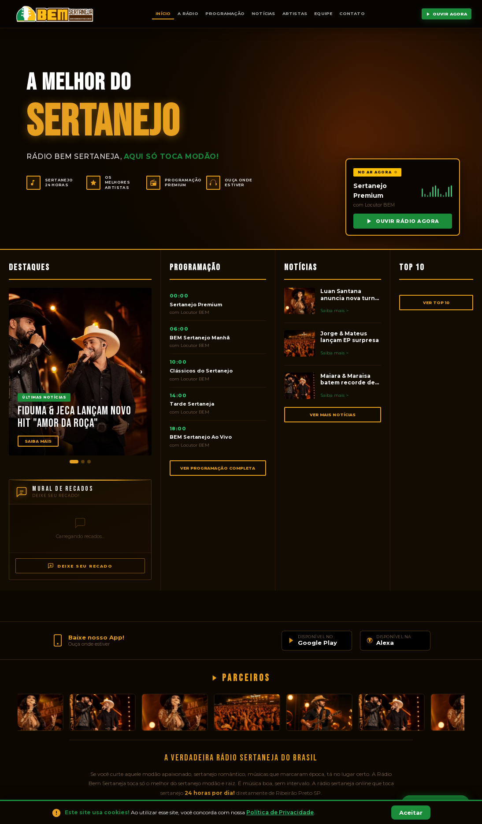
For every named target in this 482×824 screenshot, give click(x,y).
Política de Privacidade (280, 812)
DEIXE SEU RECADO (80, 566)
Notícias (263, 13)
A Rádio (188, 13)
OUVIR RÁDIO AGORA (402, 221)
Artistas (295, 13)
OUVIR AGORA (446, 13)
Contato (351, 13)
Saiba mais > (334, 310)
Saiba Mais (38, 441)
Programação (225, 13)
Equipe (323, 13)
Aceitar (411, 812)
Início (163, 13)
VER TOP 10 (436, 302)
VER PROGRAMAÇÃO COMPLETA (217, 468)
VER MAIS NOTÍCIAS (333, 414)
